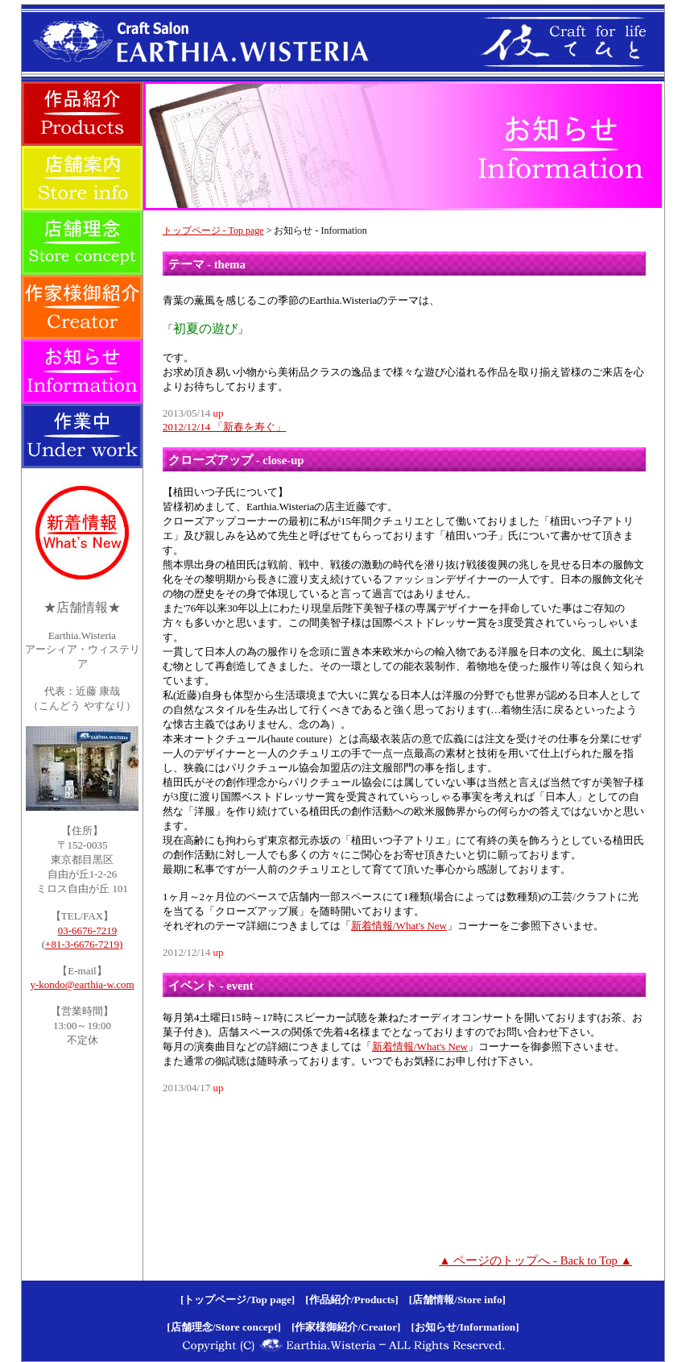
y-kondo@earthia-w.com (82, 984)
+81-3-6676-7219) (83, 944)
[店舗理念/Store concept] (224, 1327)
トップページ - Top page (213, 230)
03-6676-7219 (88, 930)
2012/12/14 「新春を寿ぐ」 (224, 427)
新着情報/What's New (399, 926)
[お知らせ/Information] (465, 1327)
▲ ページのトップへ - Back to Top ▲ (535, 1260)
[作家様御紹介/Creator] (345, 1327)
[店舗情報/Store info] (457, 1299)
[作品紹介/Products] (351, 1299)
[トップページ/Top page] (237, 1299)
